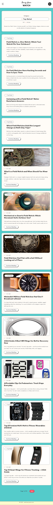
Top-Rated (9, 38)
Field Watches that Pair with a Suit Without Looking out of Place (23, 259)
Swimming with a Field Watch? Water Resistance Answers (22, 100)
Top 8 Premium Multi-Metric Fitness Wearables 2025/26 (24, 427)
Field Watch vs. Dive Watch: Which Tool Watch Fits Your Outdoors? (23, 43)
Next (32, 491)
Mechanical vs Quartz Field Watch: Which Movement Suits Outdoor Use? (22, 216)
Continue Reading (13, 55)
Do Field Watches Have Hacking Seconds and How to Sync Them (26, 71)
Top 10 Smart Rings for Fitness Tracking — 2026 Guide (25, 471)
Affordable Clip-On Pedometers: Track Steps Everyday (24, 384)
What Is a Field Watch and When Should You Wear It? (26, 172)
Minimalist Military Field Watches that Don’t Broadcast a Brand (23, 298)
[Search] (49, 4)
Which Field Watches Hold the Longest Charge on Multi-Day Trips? (23, 126)
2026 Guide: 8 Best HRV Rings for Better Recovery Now (26, 342)
